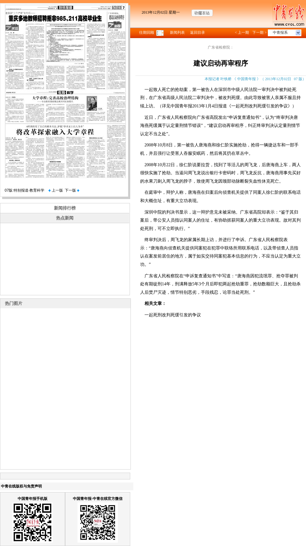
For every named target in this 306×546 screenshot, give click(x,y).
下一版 (72, 190)
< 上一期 (242, 32)
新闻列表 (177, 32)
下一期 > (259, 32)
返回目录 (197, 32)
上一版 (55, 190)
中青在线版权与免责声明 (21, 486)
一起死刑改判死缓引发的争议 (172, 315)
